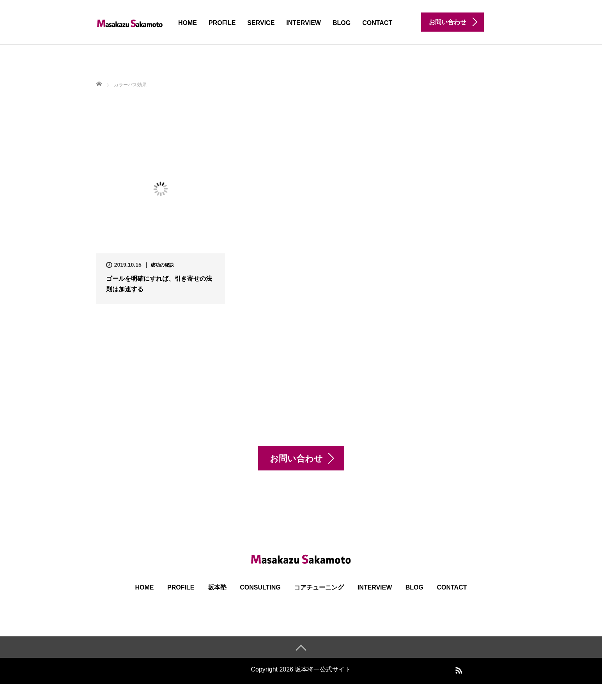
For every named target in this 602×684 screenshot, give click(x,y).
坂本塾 (217, 587)
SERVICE (260, 23)
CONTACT (377, 23)
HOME (187, 23)
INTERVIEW (303, 23)
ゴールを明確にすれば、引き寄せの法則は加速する (159, 283)
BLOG (342, 23)
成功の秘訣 (162, 265)
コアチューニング (319, 587)
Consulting (260, 587)
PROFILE (222, 23)
